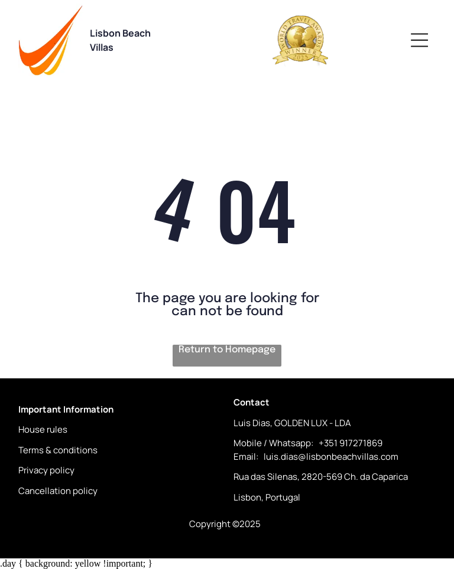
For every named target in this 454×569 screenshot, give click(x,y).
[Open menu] (419, 40)
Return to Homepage (227, 350)
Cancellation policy (58, 491)
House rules (42, 429)
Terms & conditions (58, 450)
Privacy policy (46, 470)
